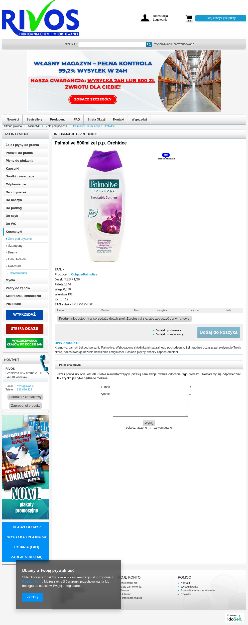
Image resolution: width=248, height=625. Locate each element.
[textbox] (112, 44)
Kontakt (118, 119)
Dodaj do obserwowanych (170, 334)
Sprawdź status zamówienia (198, 590)
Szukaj (149, 44)
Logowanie (160, 19)
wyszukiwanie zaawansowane (174, 44)
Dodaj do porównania (168, 330)
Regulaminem (32, 581)
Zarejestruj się (128, 582)
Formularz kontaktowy (25, 397)
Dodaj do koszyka (219, 332)
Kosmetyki (33, 126)
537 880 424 (24, 389)
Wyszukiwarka (189, 586)
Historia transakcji (131, 597)
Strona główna (13, 126)
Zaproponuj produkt (25, 405)
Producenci (58, 119)
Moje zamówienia (130, 586)
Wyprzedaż (139, 119)
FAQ (77, 119)
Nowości (13, 119)
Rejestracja (160, 16)
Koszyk (124, 590)
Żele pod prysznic (56, 126)
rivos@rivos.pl (25, 385)
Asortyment (16, 134)
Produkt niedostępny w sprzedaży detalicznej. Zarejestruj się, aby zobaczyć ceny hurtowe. (124, 318)
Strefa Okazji (96, 119)
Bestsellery (34, 119)
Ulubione (125, 594)
